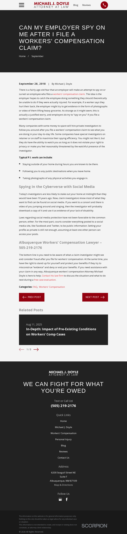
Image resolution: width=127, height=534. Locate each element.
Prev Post (32, 297)
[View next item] (36, 349)
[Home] (63, 373)
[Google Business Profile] (60, 499)
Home (63, 421)
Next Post (95, 297)
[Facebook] (66, 499)
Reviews (86, 5)
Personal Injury (63, 439)
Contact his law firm (52, 275)
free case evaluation (45, 279)
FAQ (35, 286)
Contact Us (63, 457)
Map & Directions (63, 484)
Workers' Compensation (52, 286)
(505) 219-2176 (63, 405)
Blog (75, 5)
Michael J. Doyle (63, 427)
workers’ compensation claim (69, 94)
